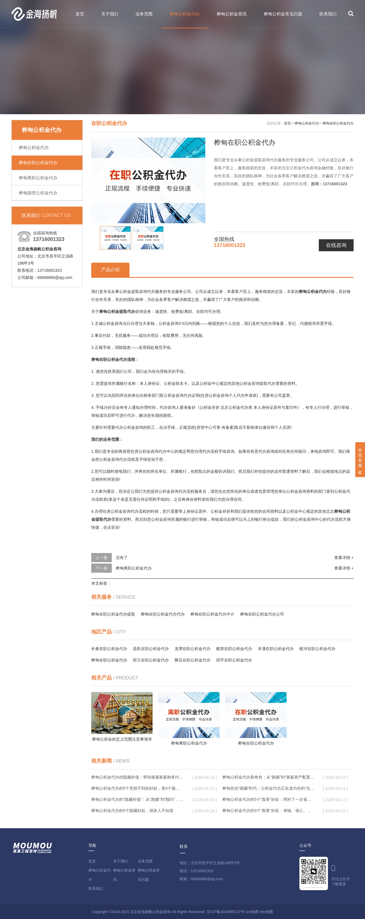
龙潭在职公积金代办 (192, 648)
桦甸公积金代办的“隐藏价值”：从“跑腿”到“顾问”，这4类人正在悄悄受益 (137, 799)
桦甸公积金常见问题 (283, 13)
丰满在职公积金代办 (276, 648)
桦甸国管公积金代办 (38, 192)
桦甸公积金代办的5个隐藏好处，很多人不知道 (132, 810)
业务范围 (144, 13)
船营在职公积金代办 (234, 648)
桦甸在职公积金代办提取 (113, 614)
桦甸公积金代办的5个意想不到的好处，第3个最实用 (137, 788)
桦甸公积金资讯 (232, 13)
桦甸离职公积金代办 (38, 177)
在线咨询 (336, 245)
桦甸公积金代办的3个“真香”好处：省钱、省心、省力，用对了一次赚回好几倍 (268, 810)
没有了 (122, 557)
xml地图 (252, 912)
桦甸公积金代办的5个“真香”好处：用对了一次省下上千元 (268, 799)
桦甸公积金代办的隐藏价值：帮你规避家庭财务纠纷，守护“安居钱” (137, 777)
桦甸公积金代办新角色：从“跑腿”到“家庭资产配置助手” (268, 777)
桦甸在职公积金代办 (38, 162)
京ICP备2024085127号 (225, 912)
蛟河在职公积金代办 (317, 648)
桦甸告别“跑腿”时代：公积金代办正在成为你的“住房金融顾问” (268, 788)
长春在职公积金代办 (109, 648)
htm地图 (266, 912)
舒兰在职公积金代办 (151, 660)
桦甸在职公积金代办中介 (212, 614)
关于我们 (109, 13)
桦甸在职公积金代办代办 (163, 614)
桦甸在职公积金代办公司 (262, 614)
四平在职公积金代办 (234, 660)
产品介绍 (110, 269)
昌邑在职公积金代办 (151, 648)
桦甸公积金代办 (185, 13)
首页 (80, 13)
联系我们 (327, 13)
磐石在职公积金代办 (192, 660)
